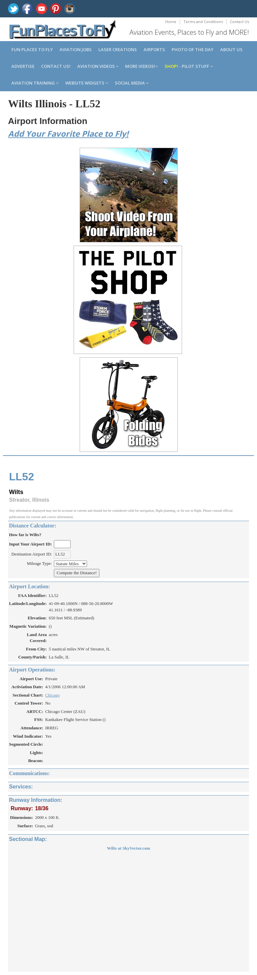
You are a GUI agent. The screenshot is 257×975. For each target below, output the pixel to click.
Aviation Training (35, 83)
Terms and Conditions (203, 21)
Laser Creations (117, 49)
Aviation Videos (97, 66)
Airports (154, 49)
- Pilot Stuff (189, 66)
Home (170, 21)
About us (231, 49)
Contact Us (239, 21)
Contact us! (56, 66)
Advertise (22, 66)
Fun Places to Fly (32, 49)
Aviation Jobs (76, 49)
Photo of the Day (192, 49)
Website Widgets (86, 83)
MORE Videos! (141, 66)
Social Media (132, 83)
